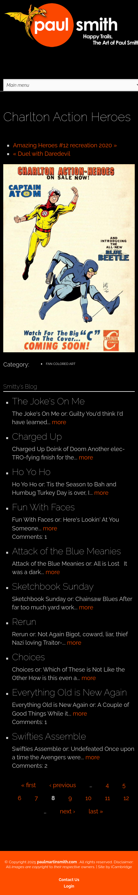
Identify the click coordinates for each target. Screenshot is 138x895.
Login (69, 886)
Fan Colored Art (60, 364)
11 (107, 798)
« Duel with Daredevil (41, 153)
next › (67, 811)
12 (126, 798)
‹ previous (62, 785)
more (59, 422)
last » (96, 811)
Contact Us (69, 880)
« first (28, 785)
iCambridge (121, 867)
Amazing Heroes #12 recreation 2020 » (65, 145)
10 (88, 798)
